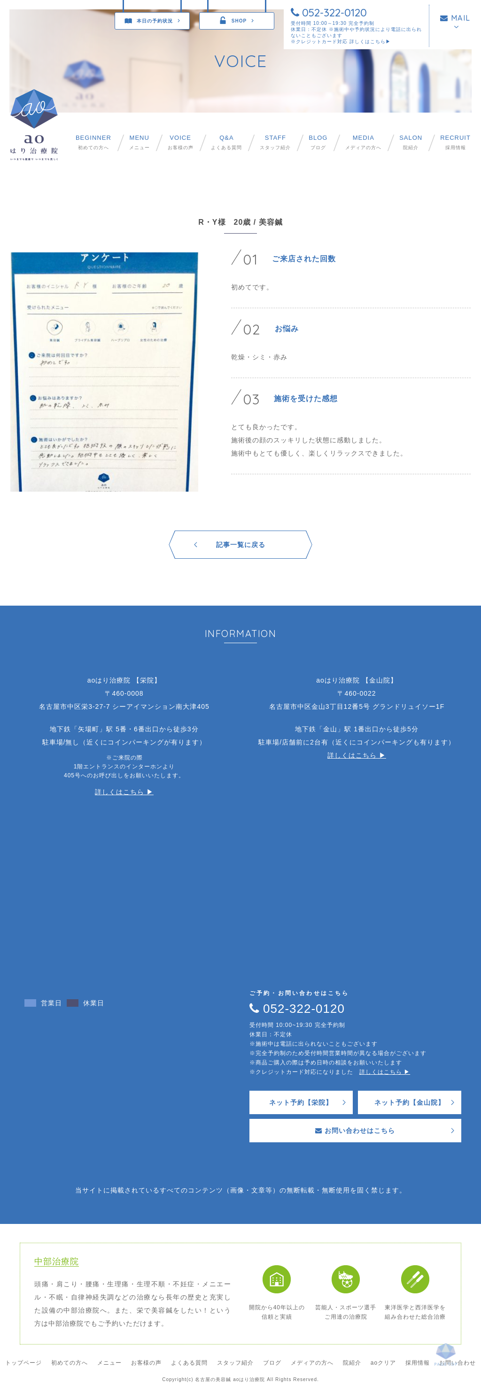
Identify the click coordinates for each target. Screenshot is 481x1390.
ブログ (318, 142)
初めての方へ (93, 142)
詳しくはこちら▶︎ (370, 41)
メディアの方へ (363, 142)
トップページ (23, 1363)
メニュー (139, 142)
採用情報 (455, 142)
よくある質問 (226, 142)
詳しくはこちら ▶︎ (124, 792)
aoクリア (383, 1363)
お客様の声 (181, 142)
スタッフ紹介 (275, 142)
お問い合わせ (457, 1363)
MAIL (455, 18)
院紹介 (410, 142)
